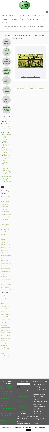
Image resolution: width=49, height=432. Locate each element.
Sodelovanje (19, 88)
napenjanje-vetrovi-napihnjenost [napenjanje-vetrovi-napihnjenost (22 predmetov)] (5, 222)
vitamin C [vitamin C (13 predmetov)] (3, 279)
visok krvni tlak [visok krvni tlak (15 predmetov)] (5, 276)
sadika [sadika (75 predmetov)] (9, 319)
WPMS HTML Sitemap (38, 88)
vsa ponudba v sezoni (7, 177)
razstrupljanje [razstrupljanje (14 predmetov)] (8, 260)
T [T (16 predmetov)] (10, 332)
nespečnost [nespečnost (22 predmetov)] (4, 227)
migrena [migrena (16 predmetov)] (9, 217)
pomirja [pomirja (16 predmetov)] (3, 239)
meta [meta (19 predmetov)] (2, 314)
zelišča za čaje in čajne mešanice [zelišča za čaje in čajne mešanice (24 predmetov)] (5, 351)
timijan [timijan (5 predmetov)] (2, 335)
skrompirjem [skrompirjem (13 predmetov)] (4, 327)
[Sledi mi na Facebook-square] (1, 13)
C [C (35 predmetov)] (4, 303)
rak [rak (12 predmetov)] (4, 260)
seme (4, 154)
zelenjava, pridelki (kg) (7, 180)
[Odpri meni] (47, 12)
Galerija (42, 19)
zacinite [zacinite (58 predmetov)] (4, 341)
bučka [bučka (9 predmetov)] (2, 303)
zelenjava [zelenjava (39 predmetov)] (4, 345)
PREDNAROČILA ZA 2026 (37, 15)
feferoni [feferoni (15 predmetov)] (3, 306)
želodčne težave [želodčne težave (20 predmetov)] (8, 420)
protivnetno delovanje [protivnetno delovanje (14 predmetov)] (10, 400)
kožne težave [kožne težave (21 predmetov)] (5, 374)
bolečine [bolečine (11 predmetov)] (6, 196)
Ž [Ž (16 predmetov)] (5, 356)
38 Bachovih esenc (7, 135)
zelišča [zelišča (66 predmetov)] (3, 348)
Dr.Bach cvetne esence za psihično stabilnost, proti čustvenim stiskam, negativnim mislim (23, 28)
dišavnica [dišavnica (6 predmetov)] (6, 303)
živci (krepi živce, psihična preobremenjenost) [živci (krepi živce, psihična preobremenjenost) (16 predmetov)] (6, 287)
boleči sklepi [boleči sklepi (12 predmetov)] (10, 366)
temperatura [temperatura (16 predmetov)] (4, 274)
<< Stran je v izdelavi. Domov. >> (30, 77)
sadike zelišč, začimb (7, 151)
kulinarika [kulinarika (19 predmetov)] (4, 214)
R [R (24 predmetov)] (3, 319)
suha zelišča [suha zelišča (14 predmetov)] (4, 330)
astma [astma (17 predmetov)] (2, 196)
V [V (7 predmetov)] (9, 335)
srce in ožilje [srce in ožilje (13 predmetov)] (5, 271)
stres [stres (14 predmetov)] (10, 271)
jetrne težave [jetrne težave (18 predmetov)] (4, 204)
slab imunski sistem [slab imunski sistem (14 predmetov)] (5, 410)
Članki (22, 19)
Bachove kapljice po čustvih (6, 144)
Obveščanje (5, 23)
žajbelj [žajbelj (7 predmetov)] (8, 356)
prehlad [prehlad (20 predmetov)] (9, 245)
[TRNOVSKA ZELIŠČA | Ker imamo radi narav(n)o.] (24, 5)
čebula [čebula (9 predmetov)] (2, 356)
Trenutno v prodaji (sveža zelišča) (6, 166)
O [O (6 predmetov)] (4, 314)
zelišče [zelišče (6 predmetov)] (8, 353)
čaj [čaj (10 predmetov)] (6, 279)
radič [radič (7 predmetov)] (5, 319)
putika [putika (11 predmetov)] (2, 260)
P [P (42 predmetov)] (5, 314)
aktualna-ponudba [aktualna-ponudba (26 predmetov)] (6, 296)
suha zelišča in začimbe (6, 156)
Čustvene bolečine (32, 19)
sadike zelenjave (6, 148)
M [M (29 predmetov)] (8, 311)
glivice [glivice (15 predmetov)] (7, 201)
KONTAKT (14, 19)
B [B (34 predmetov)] (1, 298)
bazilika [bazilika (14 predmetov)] (8, 301)
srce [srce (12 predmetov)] (2, 271)
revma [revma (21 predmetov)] (3, 263)
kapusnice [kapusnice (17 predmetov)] (3, 311)
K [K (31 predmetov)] (6, 309)
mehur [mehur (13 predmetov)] (5, 217)
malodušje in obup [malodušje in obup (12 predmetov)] (4, 378)
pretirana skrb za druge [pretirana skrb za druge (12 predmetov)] (5, 247)
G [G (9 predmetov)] (5, 306)
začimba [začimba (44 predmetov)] (4, 343)
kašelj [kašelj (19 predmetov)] (3, 206)
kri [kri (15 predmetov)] (6, 209)
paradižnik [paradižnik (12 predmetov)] (8, 314)
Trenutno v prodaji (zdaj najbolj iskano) (7, 172)
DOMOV (4, 15)
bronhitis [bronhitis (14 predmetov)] (6, 199)
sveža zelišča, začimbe (5, 160)
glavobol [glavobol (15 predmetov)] (3, 201)
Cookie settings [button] (22, 429)
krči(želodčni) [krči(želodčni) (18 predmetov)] (5, 211)
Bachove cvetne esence (5, 139)
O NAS (5, 19)
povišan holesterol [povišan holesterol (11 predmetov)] (8, 239)
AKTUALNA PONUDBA (17, 15)
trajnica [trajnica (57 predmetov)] (6, 335)
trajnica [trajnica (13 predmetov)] (9, 273)
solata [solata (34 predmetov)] (9, 327)
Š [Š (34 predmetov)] (4, 356)
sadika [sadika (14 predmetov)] (7, 263)
